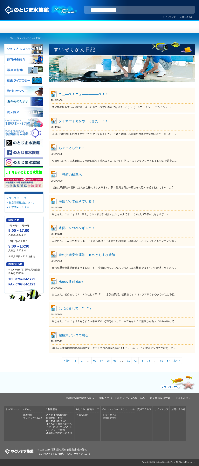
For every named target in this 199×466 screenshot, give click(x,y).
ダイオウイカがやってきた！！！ (83, 121)
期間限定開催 (110, 417)
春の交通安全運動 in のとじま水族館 (87, 255)
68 (108, 360)
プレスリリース (18, 198)
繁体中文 (178, 10)
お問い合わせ (186, 17)
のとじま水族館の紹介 (58, 415)
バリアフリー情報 (55, 430)
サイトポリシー (184, 398)
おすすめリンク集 (19, 207)
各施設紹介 (82, 415)
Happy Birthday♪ (71, 281)
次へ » (177, 360)
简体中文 (168, 10)
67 (101, 360)
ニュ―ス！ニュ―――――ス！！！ (85, 94)
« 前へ (67, 360)
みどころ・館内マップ (115, 27)
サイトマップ (169, 17)
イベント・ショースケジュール (147, 27)
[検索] (103, 10)
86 (161, 360)
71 (128, 360)
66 (94, 360)
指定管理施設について (21, 202)
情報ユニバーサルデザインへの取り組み (122, 398)
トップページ (20, 27)
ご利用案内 (84, 27)
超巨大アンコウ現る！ (75, 335)
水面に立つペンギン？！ (77, 228)
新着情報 (27, 415)
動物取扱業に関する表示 (80, 398)
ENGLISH (157, 10)
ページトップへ (177, 382)
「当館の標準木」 (72, 174)
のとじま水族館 (41, 14)
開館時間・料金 (54, 417)
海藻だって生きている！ (77, 201)
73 (141, 360)
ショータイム (110, 415)
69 (115, 360)
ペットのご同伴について (59, 426)
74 (148, 360)
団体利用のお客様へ (56, 420)
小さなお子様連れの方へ (59, 424)
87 (168, 360)
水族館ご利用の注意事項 (59, 432)
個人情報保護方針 (160, 398)
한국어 (187, 10)
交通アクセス (179, 27)
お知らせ (52, 27)
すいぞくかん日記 (32, 417)
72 (135, 360)
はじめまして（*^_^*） (76, 308)
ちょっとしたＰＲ (72, 148)
